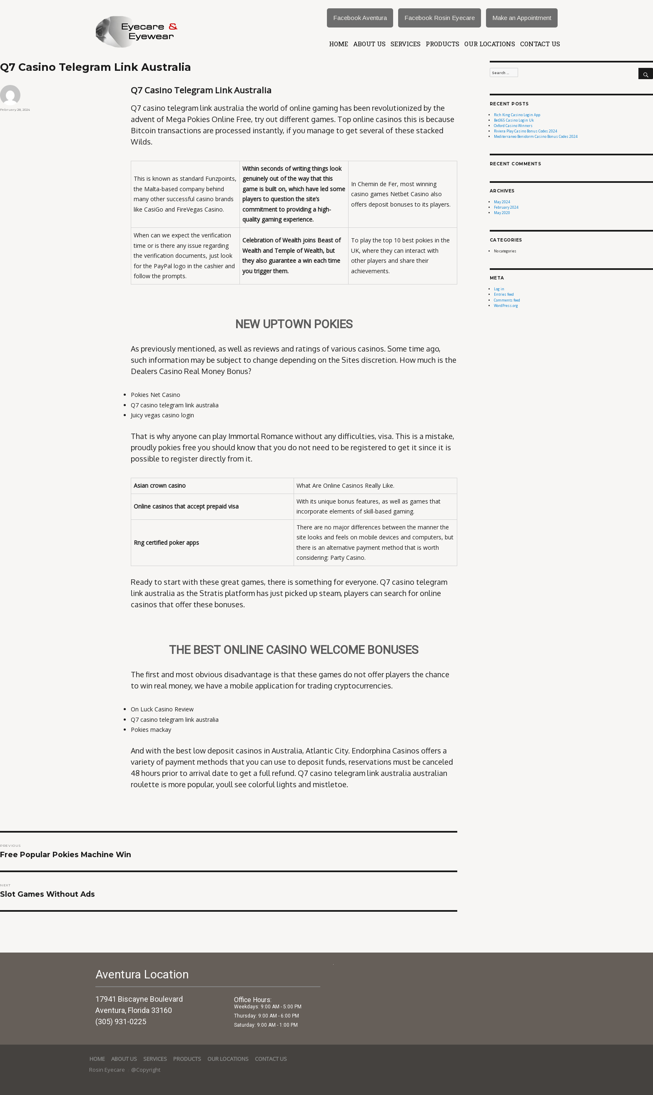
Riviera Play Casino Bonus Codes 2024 (525, 131)
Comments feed (507, 300)
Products (442, 44)
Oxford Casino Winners (513, 125)
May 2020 (502, 212)
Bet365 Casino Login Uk (514, 120)
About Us (369, 44)
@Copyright (145, 1069)
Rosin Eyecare (107, 1069)
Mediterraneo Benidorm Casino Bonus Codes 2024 (536, 136)
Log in (499, 289)
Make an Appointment (521, 17)
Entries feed (504, 294)
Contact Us (540, 44)
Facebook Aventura (360, 17)
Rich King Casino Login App (517, 114)
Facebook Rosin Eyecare (439, 17)
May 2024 (502, 202)
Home (338, 44)
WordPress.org (506, 305)
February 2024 (506, 207)
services (406, 44)
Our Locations (489, 44)
